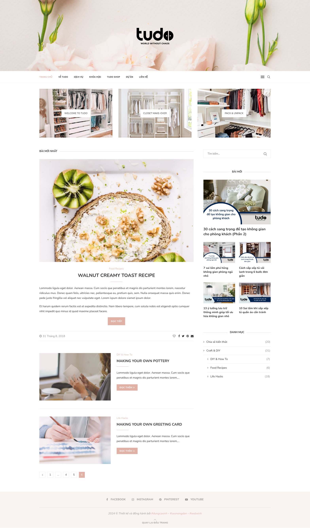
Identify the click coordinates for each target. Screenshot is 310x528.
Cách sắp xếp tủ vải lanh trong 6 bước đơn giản (254, 270)
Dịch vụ (78, 77)
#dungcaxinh (159, 514)
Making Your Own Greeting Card (149, 424)
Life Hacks (240, 376)
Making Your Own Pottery (143, 361)
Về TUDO (63, 77)
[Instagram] (142, 500)
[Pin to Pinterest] (187, 336)
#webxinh (195, 514)
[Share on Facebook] (179, 336)
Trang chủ (45, 77)
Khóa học (95, 77)
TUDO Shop (113, 77)
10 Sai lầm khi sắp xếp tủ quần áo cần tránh (253, 310)
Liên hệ (143, 77)
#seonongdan (178, 514)
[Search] (269, 77)
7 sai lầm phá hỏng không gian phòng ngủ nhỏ (217, 272)
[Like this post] (174, 336)
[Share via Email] (192, 336)
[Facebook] (116, 500)
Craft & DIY (238, 350)
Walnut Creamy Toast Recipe (116, 275)
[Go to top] (155, 523)
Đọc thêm (127, 387)
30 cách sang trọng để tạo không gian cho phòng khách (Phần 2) (234, 231)
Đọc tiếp (116, 321)
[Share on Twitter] (183, 336)
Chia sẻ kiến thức (238, 342)
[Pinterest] (169, 500)
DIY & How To (240, 359)
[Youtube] (194, 500)
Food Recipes (240, 367)
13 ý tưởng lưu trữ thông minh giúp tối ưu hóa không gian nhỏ (219, 312)
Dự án (129, 77)
